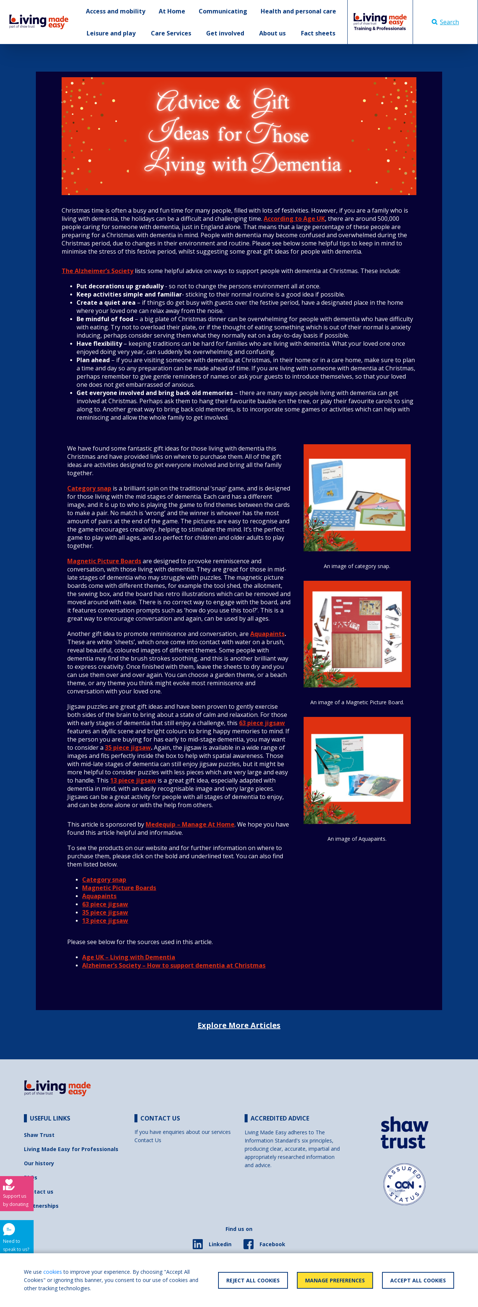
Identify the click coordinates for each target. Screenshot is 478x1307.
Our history (39, 1163)
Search (445, 22)
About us (272, 33)
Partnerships (41, 1205)
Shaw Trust (39, 1134)
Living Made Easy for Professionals (71, 1149)
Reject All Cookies (253, 1280)
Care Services (171, 33)
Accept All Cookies (418, 1280)
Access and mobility (115, 11)
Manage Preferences (335, 1280)
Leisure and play (111, 33)
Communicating (223, 11)
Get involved (225, 33)
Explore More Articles (239, 1025)
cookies (52, 1271)
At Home (172, 11)
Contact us (38, 1191)
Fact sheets (318, 33)
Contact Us (147, 1140)
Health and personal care (298, 11)
